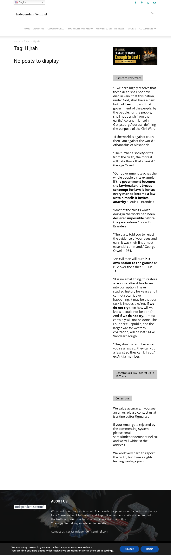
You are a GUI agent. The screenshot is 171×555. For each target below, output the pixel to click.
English (21, 2)
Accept (128, 549)
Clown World (56, 28)
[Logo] (31, 13)
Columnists (147, 28)
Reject (150, 549)
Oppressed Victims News (110, 28)
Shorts (132, 28)
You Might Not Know (80, 28)
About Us (38, 28)
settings (107, 550)
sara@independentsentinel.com (87, 531)
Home (26, 28)
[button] (152, 13)
